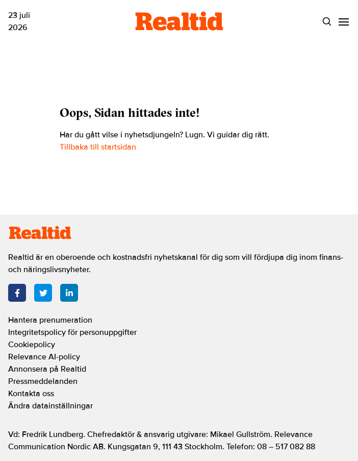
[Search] (326, 21)
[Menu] (343, 21)
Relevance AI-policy (44, 357)
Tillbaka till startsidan (98, 147)
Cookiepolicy (31, 344)
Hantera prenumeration (50, 320)
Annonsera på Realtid (47, 369)
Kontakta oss (31, 394)
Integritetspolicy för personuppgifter (72, 332)
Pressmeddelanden (43, 381)
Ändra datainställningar (50, 406)
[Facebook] (17, 293)
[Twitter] (43, 293)
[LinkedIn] (69, 293)
